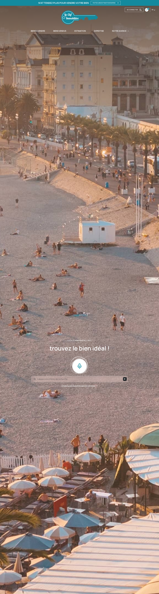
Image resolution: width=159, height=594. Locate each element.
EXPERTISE (99, 31)
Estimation (80, 31)
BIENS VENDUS (59, 31)
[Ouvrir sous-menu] (128, 31)
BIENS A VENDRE (38, 31)
